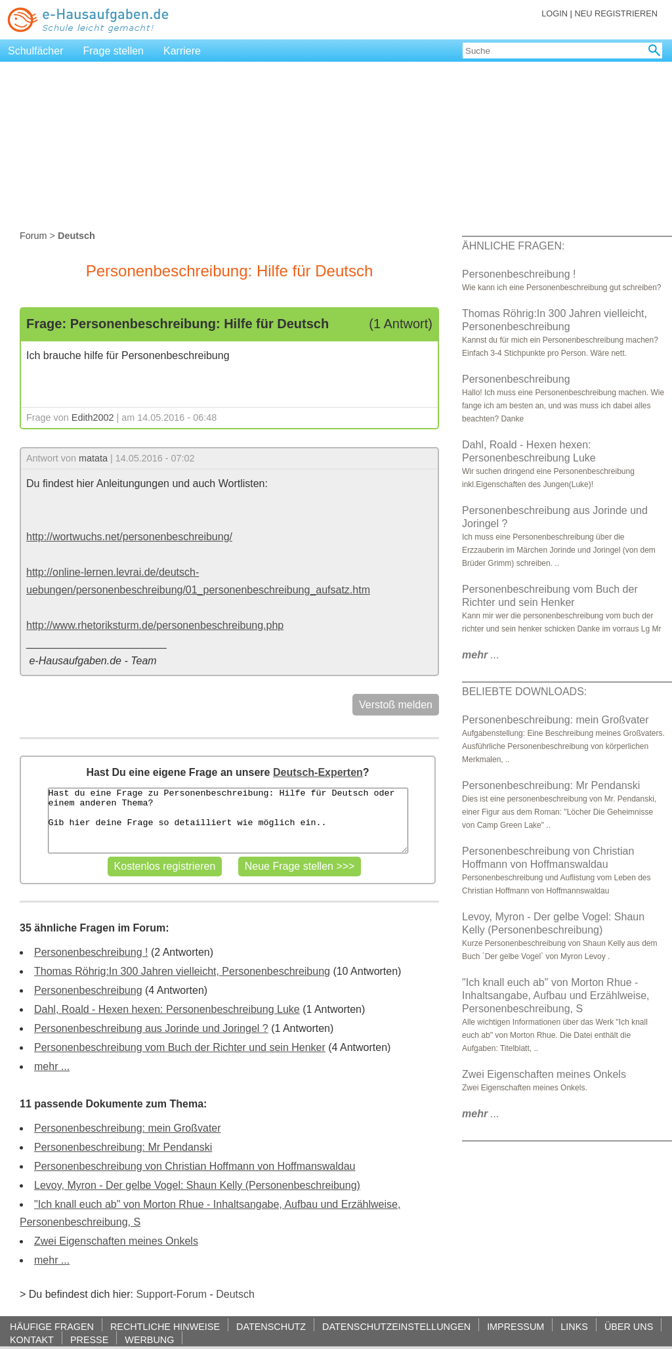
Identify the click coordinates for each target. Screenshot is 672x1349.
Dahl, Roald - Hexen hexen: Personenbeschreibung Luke (167, 1009)
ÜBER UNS (628, 1326)
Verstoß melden (395, 704)
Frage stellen (113, 50)
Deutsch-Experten (318, 772)
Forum (33, 235)
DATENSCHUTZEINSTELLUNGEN (396, 1326)
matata (93, 458)
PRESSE (89, 1339)
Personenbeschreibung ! (91, 952)
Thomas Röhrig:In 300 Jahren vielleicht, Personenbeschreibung (182, 971)
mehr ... (52, 1066)
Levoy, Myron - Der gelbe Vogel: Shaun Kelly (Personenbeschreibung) (197, 1185)
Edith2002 (93, 417)
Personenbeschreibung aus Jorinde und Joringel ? (151, 1028)
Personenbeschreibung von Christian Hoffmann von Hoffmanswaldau (194, 1166)
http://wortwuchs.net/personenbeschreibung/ (129, 536)
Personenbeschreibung (88, 990)
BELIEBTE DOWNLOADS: (524, 691)
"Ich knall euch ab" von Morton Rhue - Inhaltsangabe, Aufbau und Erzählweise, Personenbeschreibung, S (556, 995)
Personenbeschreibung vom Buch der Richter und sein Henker (180, 1047)
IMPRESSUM (515, 1326)
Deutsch (235, 1294)
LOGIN (554, 13)
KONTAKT (32, 1339)
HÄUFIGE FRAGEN (52, 1326)
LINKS (574, 1326)
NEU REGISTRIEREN (616, 13)
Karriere (182, 50)
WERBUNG (149, 1339)
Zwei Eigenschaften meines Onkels (116, 1241)
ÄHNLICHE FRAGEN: (513, 245)
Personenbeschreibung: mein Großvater (127, 1128)
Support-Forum (171, 1294)
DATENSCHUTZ (271, 1326)
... (480, 654)
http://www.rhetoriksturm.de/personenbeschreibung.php (155, 625)
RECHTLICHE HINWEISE (165, 1326)
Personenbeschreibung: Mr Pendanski (123, 1147)
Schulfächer (36, 50)
